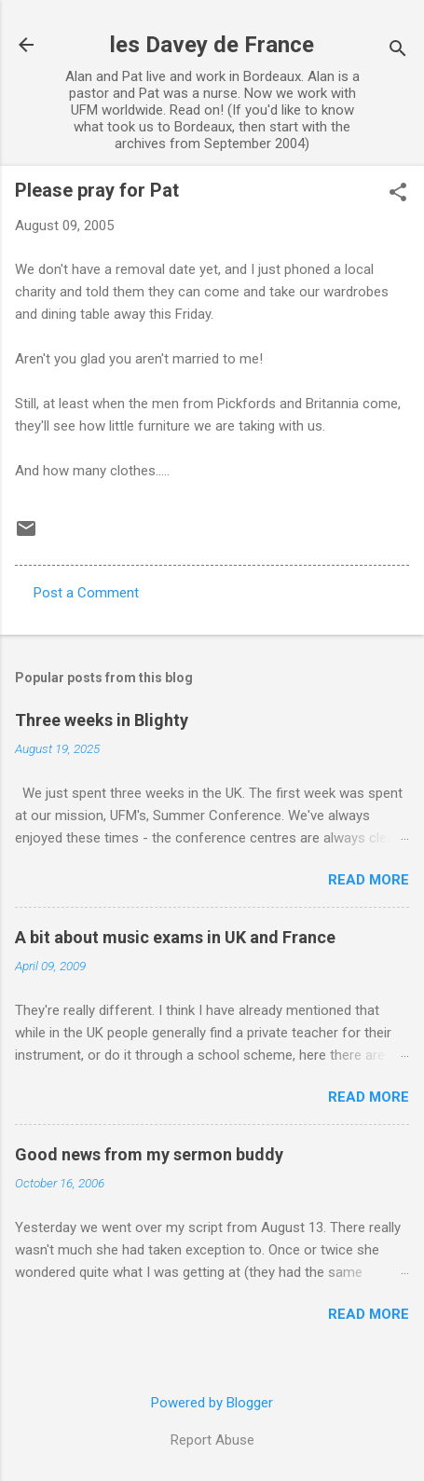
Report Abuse (212, 1440)
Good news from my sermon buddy (149, 1154)
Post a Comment (86, 592)
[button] (398, 194)
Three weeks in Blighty (101, 720)
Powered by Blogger (212, 1402)
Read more (368, 879)
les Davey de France (212, 45)
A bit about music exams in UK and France (175, 937)
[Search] (398, 50)
